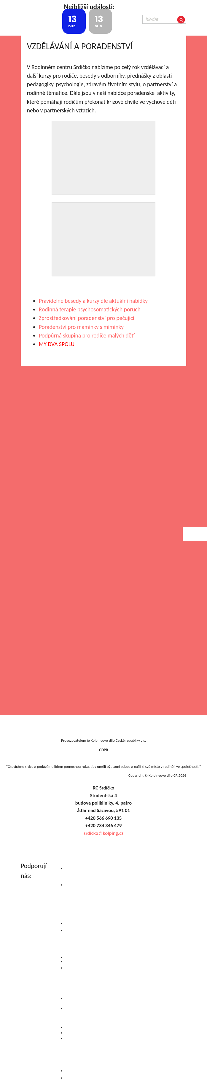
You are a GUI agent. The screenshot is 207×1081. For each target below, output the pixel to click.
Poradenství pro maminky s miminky (81, 326)
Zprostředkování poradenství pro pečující (86, 317)
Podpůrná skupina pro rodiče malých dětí (87, 335)
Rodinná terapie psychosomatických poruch (90, 309)
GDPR (103, 750)
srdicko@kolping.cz (103, 833)
